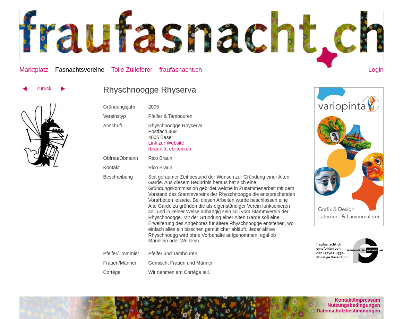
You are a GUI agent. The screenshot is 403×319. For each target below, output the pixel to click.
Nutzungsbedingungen (353, 305)
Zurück (43, 88)
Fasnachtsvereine (79, 69)
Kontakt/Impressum (357, 300)
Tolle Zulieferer (131, 69)
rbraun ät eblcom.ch (169, 149)
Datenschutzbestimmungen (348, 310)
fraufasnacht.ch (180, 69)
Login (376, 69)
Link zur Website (166, 143)
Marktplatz (33, 69)
